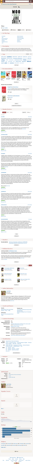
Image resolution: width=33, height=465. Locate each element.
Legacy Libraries (27, 461)
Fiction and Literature (15, 341)
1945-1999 (19, 344)
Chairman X (13, 324)
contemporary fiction (18, 60)
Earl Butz (21, 324)
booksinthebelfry (5, 219)
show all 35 (21, 325)
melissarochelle (4, 135)
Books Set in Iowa (23, 274)
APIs (15, 462)
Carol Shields (18, 80)
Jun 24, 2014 (3, 170)
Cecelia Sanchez (16, 325)
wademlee (9, 89)
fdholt (24, 446)
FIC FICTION (8, 348)
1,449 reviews (30, 135)
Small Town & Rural (15, 350)
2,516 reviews (30, 205)
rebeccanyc (15, 444)
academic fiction (14, 57)
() (7, 351)
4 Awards (29, 30)
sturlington (3, 444)
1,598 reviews (30, 192)
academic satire (25, 57)
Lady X (29, 324)
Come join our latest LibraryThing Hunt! (9, 4)
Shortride (14, 446)
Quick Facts (19, 42)
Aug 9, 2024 (3, 202)
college (3, 60)
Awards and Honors (7, 306)
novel (2, 63)
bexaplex (3, 154)
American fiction (9, 58)
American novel (25, 58)
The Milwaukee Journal (13, 251)
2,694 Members (6, 30)
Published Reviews (7, 249)
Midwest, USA (13, 327)
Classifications (5, 339)
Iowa (6, 61)
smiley (8, 63)
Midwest (29, 62)
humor (3, 62)
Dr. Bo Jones (25, 324)
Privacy (20, 459)
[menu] (29, 113)
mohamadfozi (11, 243)
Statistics (4, 357)
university (12, 63)
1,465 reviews (30, 173)
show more (24, 129)
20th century (3, 57)
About (13, 459)
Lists (3, 266)
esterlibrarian (20, 242)
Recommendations (7, 69)
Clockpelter (21, 444)
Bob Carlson (17, 324)
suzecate (27, 444)
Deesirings (19, 446)
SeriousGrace (4, 205)
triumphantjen (14, 242)
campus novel (29, 58)
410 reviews (30, 154)
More (2, 409)
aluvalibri (3, 446)
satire (5, 63)
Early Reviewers (21, 461)
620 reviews (30, 117)
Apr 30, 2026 (3, 151)
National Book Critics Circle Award (7, 310)
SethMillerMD (25, 242)
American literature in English (22, 343)
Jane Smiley (5, 28)
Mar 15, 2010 (3, 232)
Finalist (2, 311)
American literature (17, 58)
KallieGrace (4, 192)
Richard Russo (16, 87)
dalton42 (15, 243)
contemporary (11, 60)
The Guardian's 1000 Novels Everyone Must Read (9, 269)
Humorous (13, 349)
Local (12, 462)
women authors (16, 63)
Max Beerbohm (17, 96)
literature (24, 61)
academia (9, 57)
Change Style (13, 458)
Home (10, 459)
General (17, 349)
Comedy (20, 311)
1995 (9, 311)
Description (5, 46)
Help (23, 459)
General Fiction (8, 341)
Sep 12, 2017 (3, 132)
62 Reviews (14, 30)
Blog (3, 461)
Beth (12, 325)
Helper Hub (3, 447)
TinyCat (19, 462)
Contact (16, 459)
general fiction (29, 60)
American (3, 58)
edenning (10, 242)
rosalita (3, 117)
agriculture (29, 57)
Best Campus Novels (8, 274)
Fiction (6, 311)
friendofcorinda (20, 243)
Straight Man (10, 87)
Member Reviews (6, 110)
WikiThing (7, 461)
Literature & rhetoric (12, 343)
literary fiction (18, 61)
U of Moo (17, 327)
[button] (28, 54)
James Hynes (24, 80)
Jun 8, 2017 (3, 189)
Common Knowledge (7, 319)
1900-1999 (14, 344)
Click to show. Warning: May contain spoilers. (18, 336)
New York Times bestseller (5, 314)
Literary (13, 348)
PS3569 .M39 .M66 (9, 345)
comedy (7, 60)
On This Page (5, 33)
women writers (22, 63)
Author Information (7, 289)
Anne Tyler (28, 80)
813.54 (7, 343)
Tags (3, 54)
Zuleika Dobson (10, 96)
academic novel (20, 57)
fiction (24, 60)
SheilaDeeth (4, 173)
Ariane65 (5, 260)
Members (4, 240)
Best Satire (22, 268)
